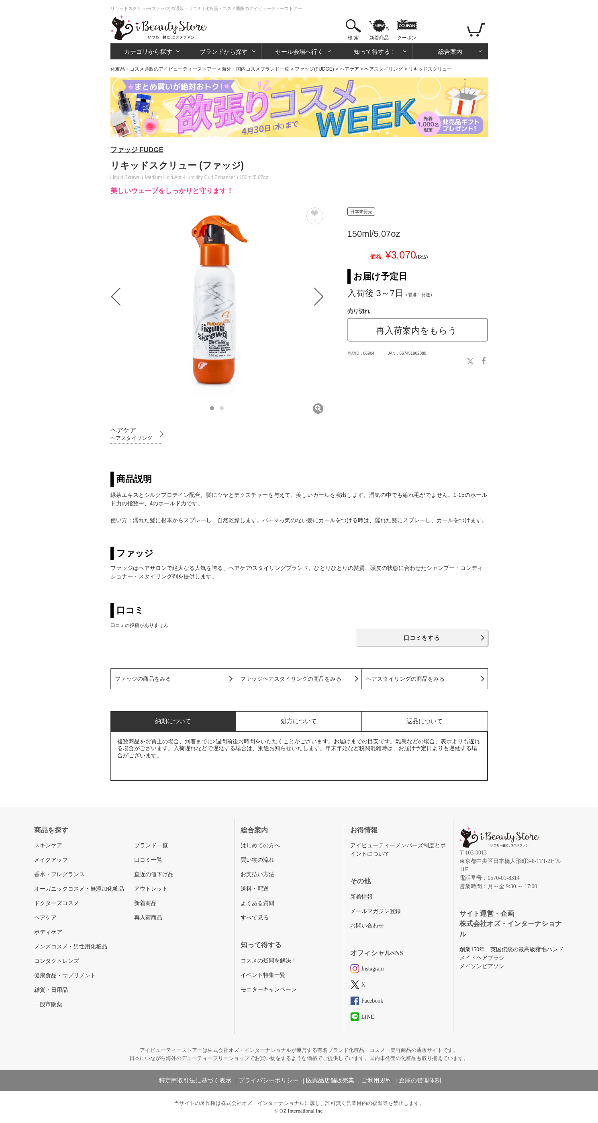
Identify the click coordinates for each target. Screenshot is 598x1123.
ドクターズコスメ (56, 903)
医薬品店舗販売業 (330, 1080)
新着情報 (361, 897)
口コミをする (422, 637)
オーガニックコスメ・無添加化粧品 (79, 889)
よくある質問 (257, 903)
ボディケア (48, 932)
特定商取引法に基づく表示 (195, 1080)
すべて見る (255, 918)
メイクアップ (51, 860)
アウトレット (151, 889)
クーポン (406, 38)
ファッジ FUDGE (136, 150)
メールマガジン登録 (375, 911)
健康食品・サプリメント (65, 975)
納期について (173, 721)
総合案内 (450, 51)
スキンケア (48, 845)
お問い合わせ (367, 926)
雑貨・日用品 (51, 990)
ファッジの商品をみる (143, 679)
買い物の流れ (257, 860)
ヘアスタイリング (383, 69)
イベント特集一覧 (263, 975)
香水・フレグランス (59, 874)
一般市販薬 (48, 1004)
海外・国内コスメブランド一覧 (255, 69)
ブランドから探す (224, 51)
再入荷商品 (148, 918)
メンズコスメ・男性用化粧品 (70, 947)
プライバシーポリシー (269, 1080)
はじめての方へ (260, 845)
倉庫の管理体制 (420, 1080)
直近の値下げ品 (153, 874)
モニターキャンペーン (269, 990)
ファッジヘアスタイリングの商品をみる (290, 679)
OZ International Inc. (302, 1111)
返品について (424, 721)
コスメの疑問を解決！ (269, 961)
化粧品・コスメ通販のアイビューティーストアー (163, 69)
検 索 (353, 38)
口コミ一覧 (148, 860)
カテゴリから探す (148, 51)
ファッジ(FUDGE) (314, 69)
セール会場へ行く (299, 51)
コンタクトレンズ (56, 961)
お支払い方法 (257, 874)
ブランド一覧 (151, 845)
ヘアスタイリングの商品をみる (405, 679)
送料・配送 (255, 889)
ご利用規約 (376, 1080)
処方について (299, 721)
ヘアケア (349, 69)
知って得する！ (375, 51)
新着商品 (379, 38)
